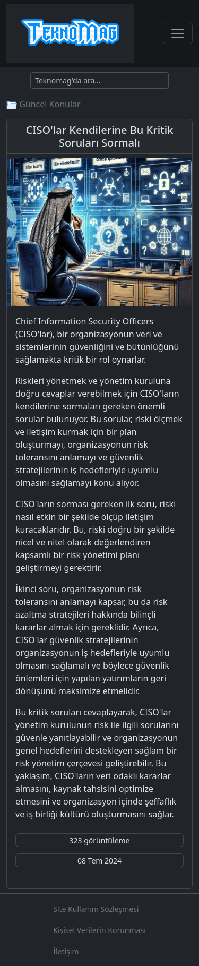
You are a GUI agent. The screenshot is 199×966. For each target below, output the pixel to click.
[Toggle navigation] (178, 33)
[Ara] (99, 80)
